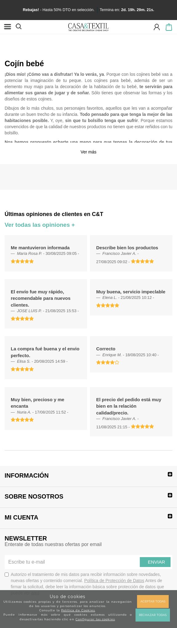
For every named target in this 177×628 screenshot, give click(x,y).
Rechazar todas (153, 615)
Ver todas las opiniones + (40, 225)
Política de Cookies (78, 610)
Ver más (88, 151)
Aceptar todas (152, 601)
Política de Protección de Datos (114, 580)
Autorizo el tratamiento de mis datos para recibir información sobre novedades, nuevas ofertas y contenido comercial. (84, 583)
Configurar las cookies (95, 619)
